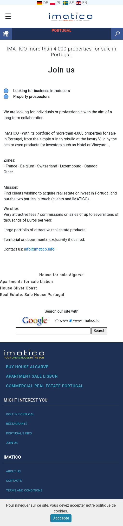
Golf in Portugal (20, 414)
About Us (13, 471)
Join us (12, 443)
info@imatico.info (39, 249)
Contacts (14, 481)
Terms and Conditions (24, 490)
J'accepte (61, 518)
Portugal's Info (19, 433)
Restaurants (16, 423)
